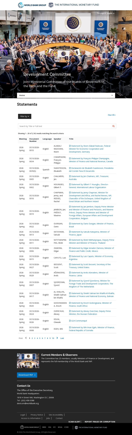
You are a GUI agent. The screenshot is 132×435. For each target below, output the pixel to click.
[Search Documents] (67, 126)
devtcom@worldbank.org (28, 403)
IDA (49, 427)
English (109, 13)
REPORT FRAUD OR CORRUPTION (100, 421)
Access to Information (31, 418)
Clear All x (111, 115)
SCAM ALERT (74, 421)
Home (22, 95)
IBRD (44, 427)
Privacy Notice (37, 414)
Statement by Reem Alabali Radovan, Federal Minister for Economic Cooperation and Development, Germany (89, 149)
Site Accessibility (56, 414)
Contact (59, 418)
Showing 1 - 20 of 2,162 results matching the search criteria (41, 133)
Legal (22, 414)
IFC (54, 427)
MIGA (60, 427)
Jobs (48, 418)
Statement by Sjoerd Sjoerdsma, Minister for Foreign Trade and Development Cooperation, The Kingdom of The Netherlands (91, 283)
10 (53, 338)
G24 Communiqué (79, 320)
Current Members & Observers (59, 355)
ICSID (66, 427)
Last (62, 338)
